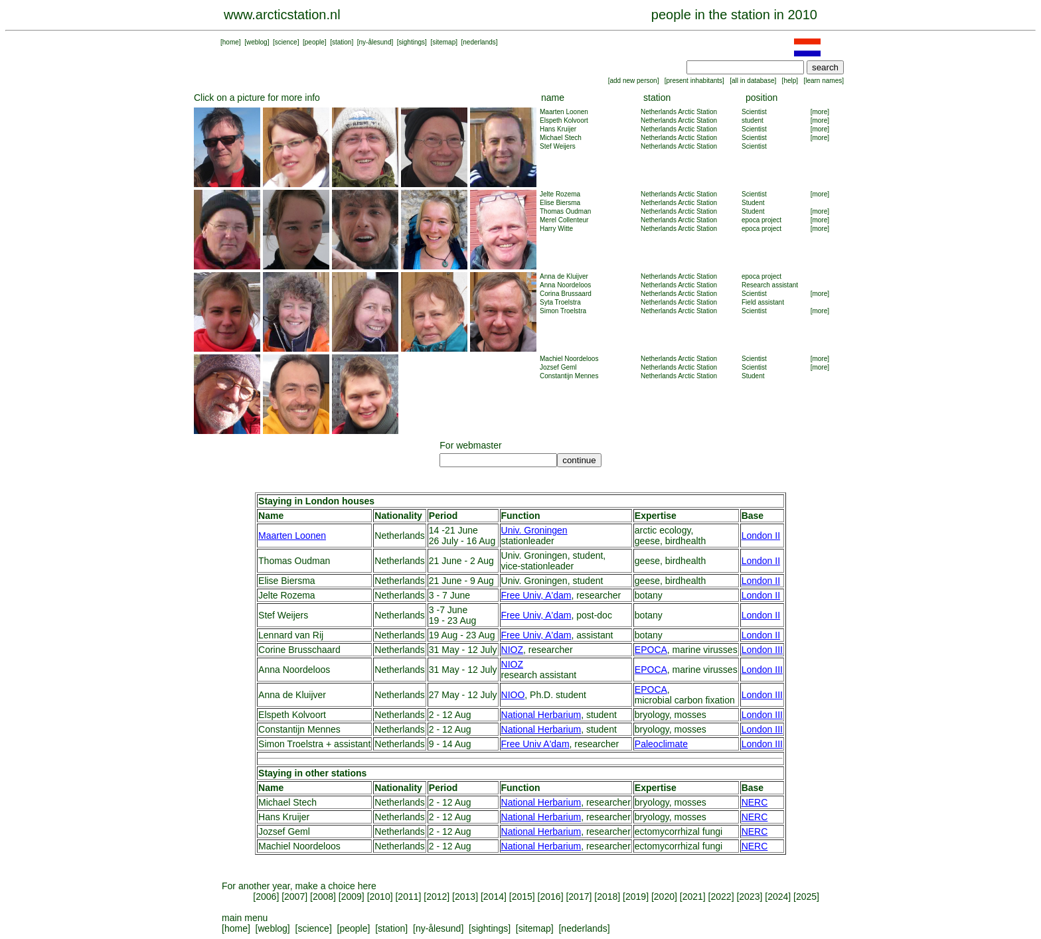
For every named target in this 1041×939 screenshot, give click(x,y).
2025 (806, 896)
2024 (777, 896)
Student (753, 202)
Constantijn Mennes (569, 376)
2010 (380, 896)
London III (762, 649)
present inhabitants (695, 80)
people (315, 42)
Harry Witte (556, 228)
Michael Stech (561, 137)
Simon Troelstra (563, 311)
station (341, 42)
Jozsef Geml (558, 367)
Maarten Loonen (564, 111)
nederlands (479, 42)
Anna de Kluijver (564, 276)
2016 (550, 896)
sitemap (443, 42)
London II (761, 535)
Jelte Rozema (560, 194)
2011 (408, 896)
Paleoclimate (661, 744)
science (286, 42)
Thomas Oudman (565, 211)
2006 (266, 896)
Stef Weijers (558, 146)
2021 (692, 896)
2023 (749, 896)
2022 (720, 896)
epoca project (761, 220)
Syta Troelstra (560, 302)
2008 (323, 896)
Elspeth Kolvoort (564, 120)
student (752, 120)
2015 (522, 896)
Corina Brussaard (566, 293)
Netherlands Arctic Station (679, 111)
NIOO (513, 694)
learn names (823, 80)
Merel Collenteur (564, 220)
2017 (578, 896)
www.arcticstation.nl (282, 14)
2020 (664, 896)
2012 (436, 896)
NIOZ (512, 649)
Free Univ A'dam (535, 744)
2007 (294, 896)
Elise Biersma (560, 202)
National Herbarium (541, 714)
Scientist (754, 111)
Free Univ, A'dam (536, 595)
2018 (607, 896)
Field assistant (763, 302)
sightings (412, 42)
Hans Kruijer (558, 129)
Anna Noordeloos (565, 285)
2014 (493, 896)
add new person (633, 80)
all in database (753, 80)
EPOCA (651, 649)
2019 (635, 896)
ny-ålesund (375, 42)
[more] (820, 111)
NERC (755, 802)
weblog (257, 42)
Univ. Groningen (534, 530)
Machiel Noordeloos (569, 358)
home (230, 42)
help (789, 80)
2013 (465, 896)
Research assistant (770, 285)
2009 (351, 896)
